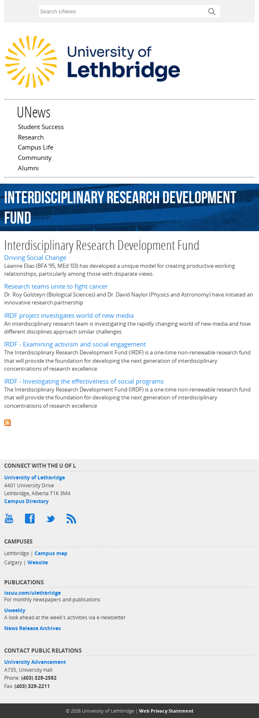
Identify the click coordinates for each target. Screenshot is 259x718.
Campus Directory (26, 501)
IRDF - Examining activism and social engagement (75, 344)
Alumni (28, 168)
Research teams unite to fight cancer (56, 286)
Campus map (51, 553)
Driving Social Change (35, 257)
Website (37, 562)
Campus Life (35, 148)
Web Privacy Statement (166, 711)
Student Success (41, 127)
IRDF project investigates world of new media (69, 315)
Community (35, 158)
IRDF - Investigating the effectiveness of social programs (84, 381)
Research (31, 138)
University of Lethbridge (34, 477)
